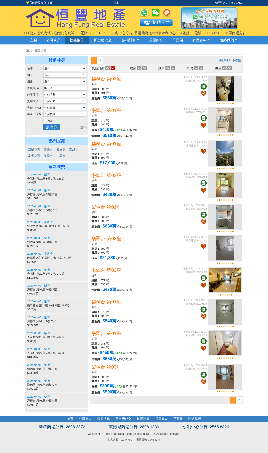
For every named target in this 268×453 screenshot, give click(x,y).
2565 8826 (219, 427)
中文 (231, 2)
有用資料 (201, 40)
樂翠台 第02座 (106, 175)
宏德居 (60, 149)
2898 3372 (75, 427)
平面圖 (177, 40)
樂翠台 (48, 155)
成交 (103, 40)
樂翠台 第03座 (106, 78)
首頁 (70, 419)
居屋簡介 (156, 40)
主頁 (33, 40)
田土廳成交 (123, 419)
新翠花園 (34, 149)
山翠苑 (60, 155)
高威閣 (73, 149)
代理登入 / (221, 2)
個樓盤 (39, 2)
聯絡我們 (228, 40)
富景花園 (34, 155)
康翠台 (48, 149)
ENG (239, 2)
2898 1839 (149, 427)
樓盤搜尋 (77, 40)
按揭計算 (130, 40)
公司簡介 (53, 40)
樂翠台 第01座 (106, 110)
